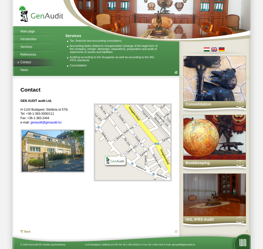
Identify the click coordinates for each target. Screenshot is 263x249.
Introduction (29, 39)
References (28, 54)
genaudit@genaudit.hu (46, 122)
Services (26, 47)
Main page (28, 31)
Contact (26, 62)
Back (27, 231)
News (24, 70)
